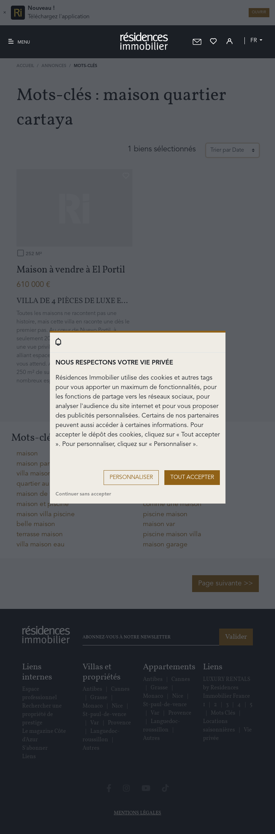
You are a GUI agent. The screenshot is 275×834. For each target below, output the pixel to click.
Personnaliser (131, 477)
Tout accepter (192, 477)
